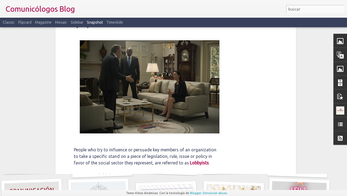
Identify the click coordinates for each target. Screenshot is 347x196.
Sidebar (77, 22)
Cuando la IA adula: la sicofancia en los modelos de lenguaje (191, 169)
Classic (9, 22)
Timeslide (114, 22)
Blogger (195, 193)
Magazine (43, 22)
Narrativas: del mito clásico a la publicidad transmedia (253, 167)
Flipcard (24, 22)
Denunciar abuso (215, 193)
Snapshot (95, 22)
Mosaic (61, 22)
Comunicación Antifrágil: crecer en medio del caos (119, 170)
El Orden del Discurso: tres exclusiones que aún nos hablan (59, 167)
